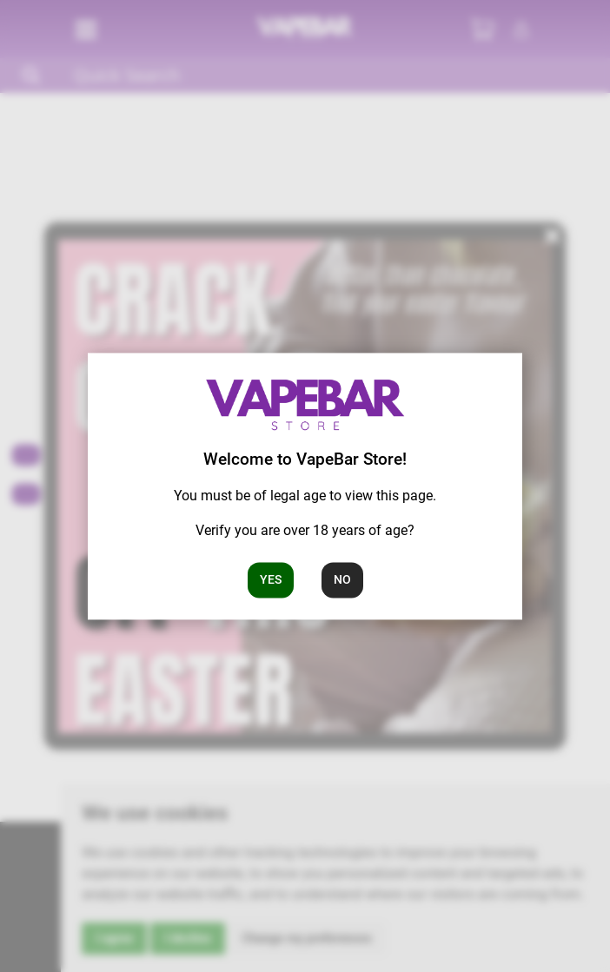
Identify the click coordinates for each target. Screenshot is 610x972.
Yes (271, 579)
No (342, 579)
